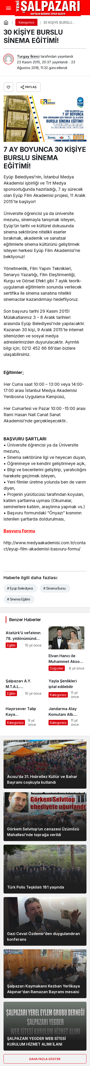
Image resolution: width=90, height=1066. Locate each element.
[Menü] (8, 8)
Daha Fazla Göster (45, 1059)
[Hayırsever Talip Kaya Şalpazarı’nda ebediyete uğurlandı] (23, 714)
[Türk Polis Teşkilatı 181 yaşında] (45, 869)
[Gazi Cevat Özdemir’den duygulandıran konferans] (45, 921)
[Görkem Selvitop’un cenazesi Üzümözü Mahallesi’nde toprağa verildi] (45, 816)
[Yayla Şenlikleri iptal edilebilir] (66, 687)
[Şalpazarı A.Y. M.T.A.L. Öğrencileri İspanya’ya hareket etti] (23, 687)
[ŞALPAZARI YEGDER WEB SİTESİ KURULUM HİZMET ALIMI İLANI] (45, 1026)
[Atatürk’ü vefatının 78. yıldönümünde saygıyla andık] (23, 648)
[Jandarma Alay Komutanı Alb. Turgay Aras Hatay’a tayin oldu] (66, 714)
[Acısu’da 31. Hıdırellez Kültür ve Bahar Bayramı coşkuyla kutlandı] (45, 764)
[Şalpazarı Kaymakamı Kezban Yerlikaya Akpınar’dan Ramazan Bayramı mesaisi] (45, 973)
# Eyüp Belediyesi (20, 588)
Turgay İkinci (28, 56)
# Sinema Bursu (54, 588)
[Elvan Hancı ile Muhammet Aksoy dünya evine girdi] (66, 648)
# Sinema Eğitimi (18, 599)
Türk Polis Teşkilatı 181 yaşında (35, 887)
